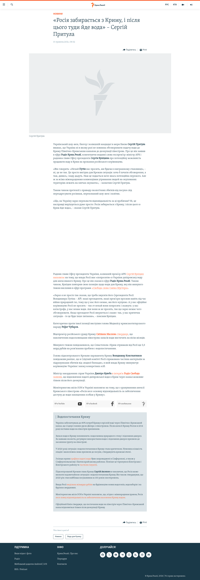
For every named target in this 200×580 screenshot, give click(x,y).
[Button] (129, 50)
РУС (167, 5)
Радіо (17, 559)
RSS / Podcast (20, 569)
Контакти (62, 564)
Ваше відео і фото (23, 554)
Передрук (62, 559)
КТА (175, 5)
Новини (58, 14)
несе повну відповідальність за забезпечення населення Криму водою (90, 498)
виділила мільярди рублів (79, 485)
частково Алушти (88, 465)
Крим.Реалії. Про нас (67, 554)
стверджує (112, 334)
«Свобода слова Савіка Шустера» (110, 288)
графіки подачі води (81, 459)
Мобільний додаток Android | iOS (30, 564)
